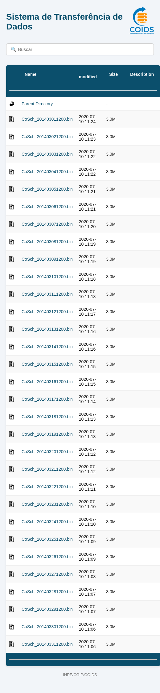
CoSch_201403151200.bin (47, 364)
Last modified (88, 74)
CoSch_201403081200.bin (47, 241)
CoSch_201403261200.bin (47, 556)
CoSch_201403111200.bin (47, 294)
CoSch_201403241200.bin (47, 521)
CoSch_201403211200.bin (47, 469)
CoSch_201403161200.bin (47, 381)
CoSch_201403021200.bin (47, 136)
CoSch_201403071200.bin (47, 224)
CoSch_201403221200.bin (47, 486)
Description (142, 74)
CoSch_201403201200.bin (47, 451)
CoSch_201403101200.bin (47, 276)
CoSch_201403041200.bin (47, 171)
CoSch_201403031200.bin (47, 154)
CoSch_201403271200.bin (47, 574)
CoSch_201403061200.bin (47, 206)
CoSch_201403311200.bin (47, 644)
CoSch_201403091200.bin (47, 259)
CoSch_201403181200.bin (47, 416)
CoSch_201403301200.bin (47, 626)
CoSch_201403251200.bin (47, 539)
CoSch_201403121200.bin (47, 311)
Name (30, 74)
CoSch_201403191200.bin (47, 434)
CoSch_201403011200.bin (47, 119)
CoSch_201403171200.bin (47, 399)
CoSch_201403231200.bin (47, 504)
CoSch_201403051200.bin (47, 189)
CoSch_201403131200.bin (47, 329)
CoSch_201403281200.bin (47, 591)
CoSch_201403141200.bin (47, 346)
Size (113, 74)
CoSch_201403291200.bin (47, 609)
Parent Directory (37, 103)
